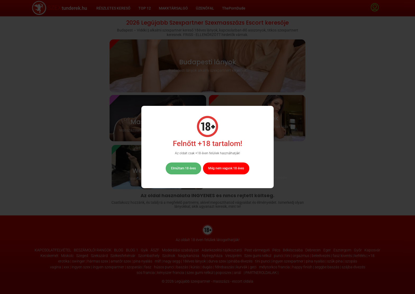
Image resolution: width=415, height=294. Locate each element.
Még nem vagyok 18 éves (226, 168)
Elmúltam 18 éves (183, 168)
